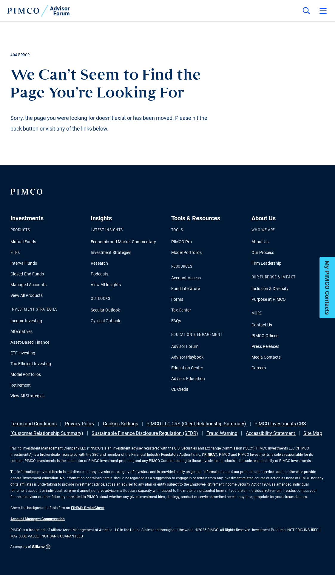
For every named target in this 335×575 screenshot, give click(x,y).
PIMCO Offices (264, 335)
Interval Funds (23, 263)
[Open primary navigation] (323, 10)
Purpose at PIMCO (268, 299)
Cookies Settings (120, 424)
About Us (259, 241)
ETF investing (22, 353)
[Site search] (306, 10)
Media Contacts (266, 357)
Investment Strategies (111, 252)
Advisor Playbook (187, 357)
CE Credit (179, 389)
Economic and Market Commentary (123, 241)
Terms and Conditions (33, 424)
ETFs (15, 252)
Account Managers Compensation (37, 519)
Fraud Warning (221, 433)
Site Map (312, 433)
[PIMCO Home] (38, 10)
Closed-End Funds (27, 274)
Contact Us (261, 325)
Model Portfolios (25, 374)
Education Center (187, 367)
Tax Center (181, 310)
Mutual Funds (23, 241)
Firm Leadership (266, 263)
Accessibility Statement (271, 433)
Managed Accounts (28, 284)
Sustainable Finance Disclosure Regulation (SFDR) (145, 433)
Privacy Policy (80, 424)
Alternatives (21, 331)
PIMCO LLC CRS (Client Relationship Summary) (196, 424)
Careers (258, 367)
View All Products (26, 295)
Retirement (20, 385)
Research (99, 263)
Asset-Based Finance (29, 342)
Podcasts (99, 274)
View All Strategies (27, 395)
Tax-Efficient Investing (30, 363)
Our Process (262, 252)
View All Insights (106, 284)
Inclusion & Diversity (269, 288)
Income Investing (26, 320)
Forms (177, 299)
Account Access (186, 277)
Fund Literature (185, 288)
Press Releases (265, 346)
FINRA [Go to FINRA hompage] (209, 454)
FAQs (176, 320)
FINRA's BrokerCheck (87, 508)
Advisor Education (188, 378)
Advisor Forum (184, 346)
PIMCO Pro (181, 241)
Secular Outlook (105, 310)
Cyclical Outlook (105, 320)
